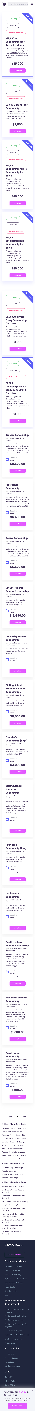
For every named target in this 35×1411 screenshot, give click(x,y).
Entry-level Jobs (11, 1291)
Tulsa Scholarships (9, 1171)
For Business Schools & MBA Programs (16, 1325)
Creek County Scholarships (12, 1159)
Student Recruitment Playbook (17, 1335)
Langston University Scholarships (14, 1205)
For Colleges (10, 1354)
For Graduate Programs (14, 1331)
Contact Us (9, 1377)
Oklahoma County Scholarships (14, 1128)
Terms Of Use (10, 1385)
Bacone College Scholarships (13, 1187)
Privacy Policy (10, 1381)
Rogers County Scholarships (12, 1145)
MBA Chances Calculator (14, 1283)
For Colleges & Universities (15, 1316)
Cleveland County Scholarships (13, 1135)
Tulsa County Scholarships (12, 1132)
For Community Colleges (14, 1320)
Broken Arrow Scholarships (12, 1174)
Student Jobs (10, 1287)
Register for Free (17, 1406)
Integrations (9, 1362)
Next (24, 1116)
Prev (11, 1116)
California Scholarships (14, 1267)
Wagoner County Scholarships (13, 1152)
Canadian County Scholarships (13, 1142)
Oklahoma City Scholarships (12, 1168)
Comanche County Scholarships (14, 1139)
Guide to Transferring (13, 1275)
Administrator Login (12, 1366)
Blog (6, 1295)
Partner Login (10, 1343)
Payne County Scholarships (12, 1149)
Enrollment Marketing (13, 1339)
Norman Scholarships (10, 1178)
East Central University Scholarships (15, 1202)
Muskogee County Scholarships (14, 1155)
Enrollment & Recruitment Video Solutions (17, 1311)
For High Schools (11, 1358)
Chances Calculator (12, 1271)
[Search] (18, 4)
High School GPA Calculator (16, 1279)
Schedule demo (14, 1255)
